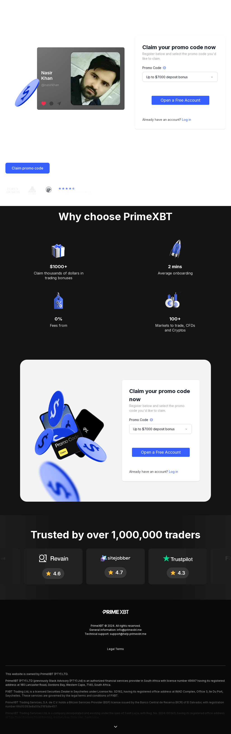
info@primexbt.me (129, 629)
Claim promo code (27, 168)
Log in (186, 119)
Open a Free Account (180, 100)
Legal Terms (115, 649)
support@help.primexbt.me (128, 634)
